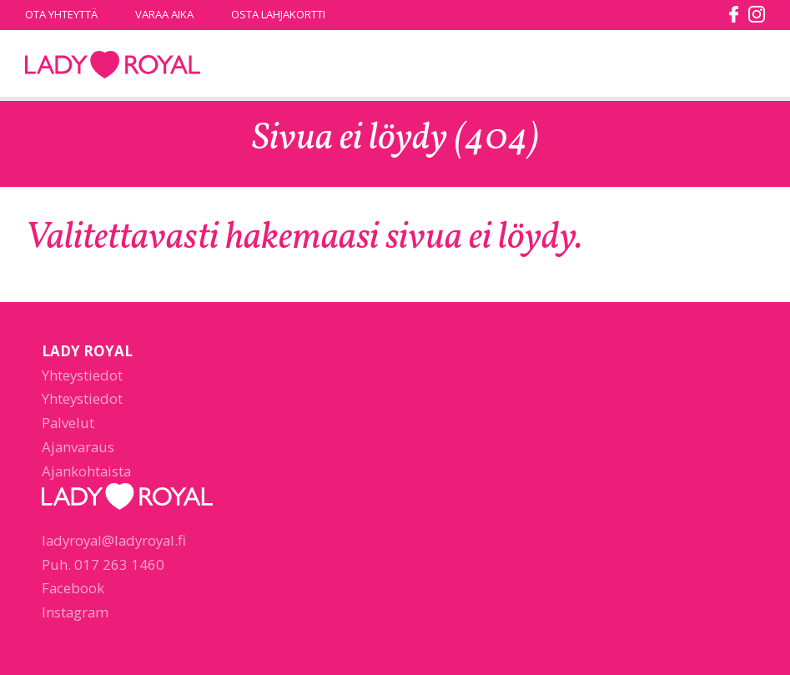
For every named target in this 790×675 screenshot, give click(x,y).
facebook (734, 14)
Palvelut (68, 422)
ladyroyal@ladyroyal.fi (114, 540)
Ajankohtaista (86, 471)
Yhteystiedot (82, 375)
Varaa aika (164, 14)
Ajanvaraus (78, 446)
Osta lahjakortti (278, 14)
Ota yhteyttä (61, 14)
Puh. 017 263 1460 (103, 564)
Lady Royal (112, 65)
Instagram (75, 612)
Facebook (73, 587)
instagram (756, 14)
